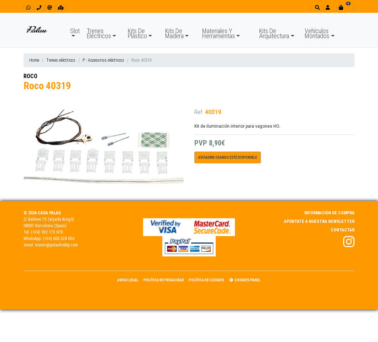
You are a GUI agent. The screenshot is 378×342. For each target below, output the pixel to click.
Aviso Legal (127, 280)
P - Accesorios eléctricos (103, 60)
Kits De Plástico (137, 33)
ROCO (30, 76)
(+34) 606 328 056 (58, 238)
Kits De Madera (174, 33)
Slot (75, 31)
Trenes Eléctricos (99, 33)
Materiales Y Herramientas (218, 33)
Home (34, 60)
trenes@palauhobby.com (56, 245)
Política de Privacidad (163, 280)
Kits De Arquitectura (274, 33)
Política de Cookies (206, 280)
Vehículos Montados (317, 33)
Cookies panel (245, 280)
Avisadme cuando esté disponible (227, 157)
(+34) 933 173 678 (47, 232)
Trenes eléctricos (60, 60)
